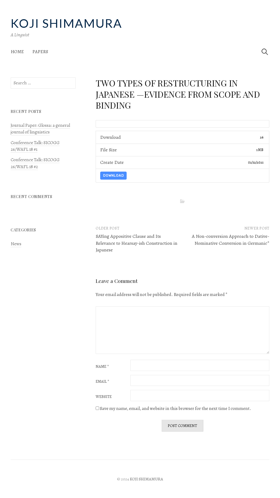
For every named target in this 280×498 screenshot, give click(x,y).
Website (104, 397)
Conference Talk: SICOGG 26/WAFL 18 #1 (35, 146)
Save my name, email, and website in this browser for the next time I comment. (175, 408)
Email (102, 382)
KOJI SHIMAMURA (66, 23)
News (16, 244)
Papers (40, 52)
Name (102, 367)
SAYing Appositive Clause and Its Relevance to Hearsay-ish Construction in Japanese (136, 243)
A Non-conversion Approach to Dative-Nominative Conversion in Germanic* (230, 239)
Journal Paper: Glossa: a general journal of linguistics (40, 128)
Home (17, 52)
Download (113, 175)
